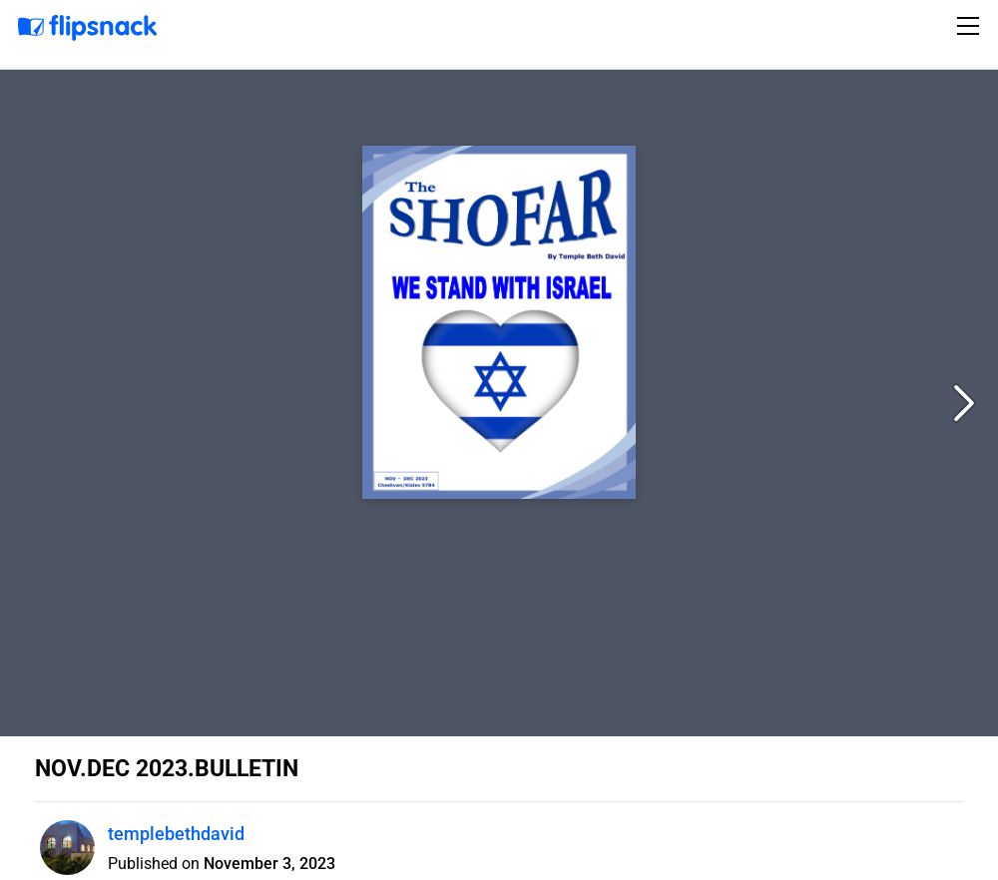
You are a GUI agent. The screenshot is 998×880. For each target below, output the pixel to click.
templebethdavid (176, 833)
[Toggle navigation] (971, 26)
